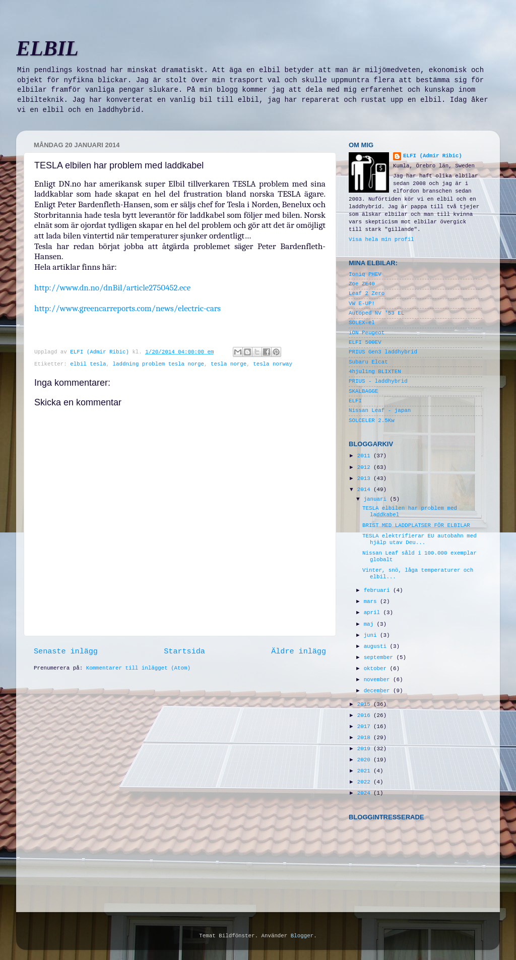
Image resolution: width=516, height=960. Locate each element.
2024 (365, 793)
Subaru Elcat (368, 362)
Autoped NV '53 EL (376, 313)
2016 (365, 715)
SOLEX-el (362, 323)
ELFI (355, 401)
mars (372, 601)
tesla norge (228, 364)
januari (377, 499)
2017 (365, 727)
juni (372, 635)
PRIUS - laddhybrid (378, 381)
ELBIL (47, 48)
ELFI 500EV (365, 342)
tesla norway (272, 364)
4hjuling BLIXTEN (375, 372)
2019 (365, 749)
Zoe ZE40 (362, 284)
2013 (365, 478)
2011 (365, 456)
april (373, 613)
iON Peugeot (366, 333)
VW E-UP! (362, 304)
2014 (365, 490)
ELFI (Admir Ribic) (101, 352)
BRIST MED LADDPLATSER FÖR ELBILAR (416, 525)
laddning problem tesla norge (158, 364)
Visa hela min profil (381, 239)
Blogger (302, 936)
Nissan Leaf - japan (380, 410)
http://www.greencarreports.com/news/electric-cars (127, 308)
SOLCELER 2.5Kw (372, 420)
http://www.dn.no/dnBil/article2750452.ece (112, 287)
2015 (365, 704)
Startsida (184, 651)
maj (370, 624)
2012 (365, 467)
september (380, 657)
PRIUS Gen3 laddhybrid (383, 352)
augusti (377, 646)
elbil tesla (88, 364)
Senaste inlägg (66, 651)
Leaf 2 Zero (366, 293)
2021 (365, 771)
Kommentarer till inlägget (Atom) (138, 668)
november (378, 680)
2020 (365, 760)
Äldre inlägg (298, 651)
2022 (365, 782)
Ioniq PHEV (365, 274)
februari (378, 590)
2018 (365, 738)
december (378, 691)
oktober (377, 669)
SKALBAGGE (363, 391)
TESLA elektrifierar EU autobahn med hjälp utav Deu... (419, 539)
